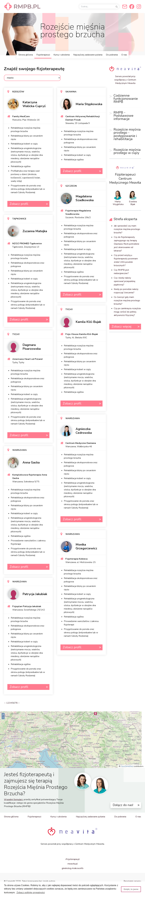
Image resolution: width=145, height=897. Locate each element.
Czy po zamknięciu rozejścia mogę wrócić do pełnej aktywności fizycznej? (127, 312)
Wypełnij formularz (13, 799)
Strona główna (25, 54)
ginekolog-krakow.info (72, 868)
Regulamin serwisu (132, 881)
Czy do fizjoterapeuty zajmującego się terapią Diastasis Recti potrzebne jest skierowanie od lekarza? (126, 244)
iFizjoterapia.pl (73, 859)
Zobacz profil (19, 204)
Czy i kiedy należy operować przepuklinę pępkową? (124, 281)
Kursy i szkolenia (62, 54)
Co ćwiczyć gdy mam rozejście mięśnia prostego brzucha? (127, 300)
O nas (124, 54)
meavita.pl (73, 863)
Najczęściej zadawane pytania (87, 54)
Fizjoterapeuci (43, 54)
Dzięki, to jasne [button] (131, 889)
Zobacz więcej (121, 326)
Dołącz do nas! (123, 805)
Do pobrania (112, 54)
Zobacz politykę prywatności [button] (30, 892)
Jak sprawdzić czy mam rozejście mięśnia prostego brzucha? (127, 229)
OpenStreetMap (127, 766)
